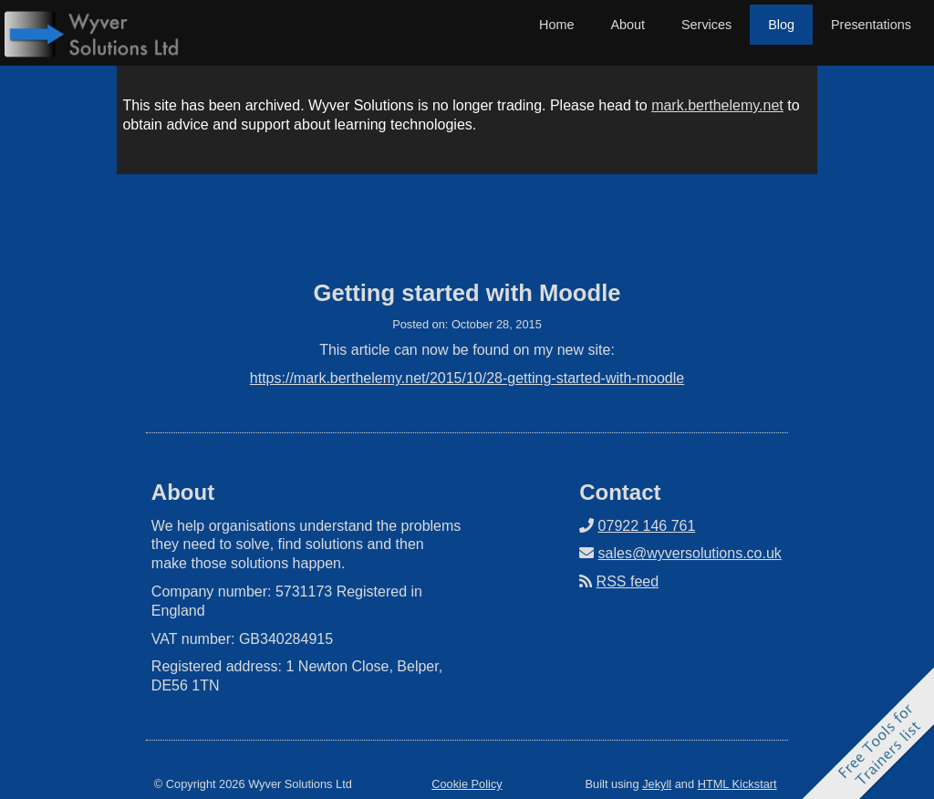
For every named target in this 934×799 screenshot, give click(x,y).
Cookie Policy (467, 784)
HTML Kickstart (737, 784)
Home (556, 24)
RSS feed (628, 581)
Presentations (871, 24)
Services (706, 24)
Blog (781, 24)
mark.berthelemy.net (717, 105)
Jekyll (656, 784)
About (627, 24)
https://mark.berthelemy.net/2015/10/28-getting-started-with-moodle (467, 378)
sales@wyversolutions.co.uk (690, 553)
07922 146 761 (647, 526)
